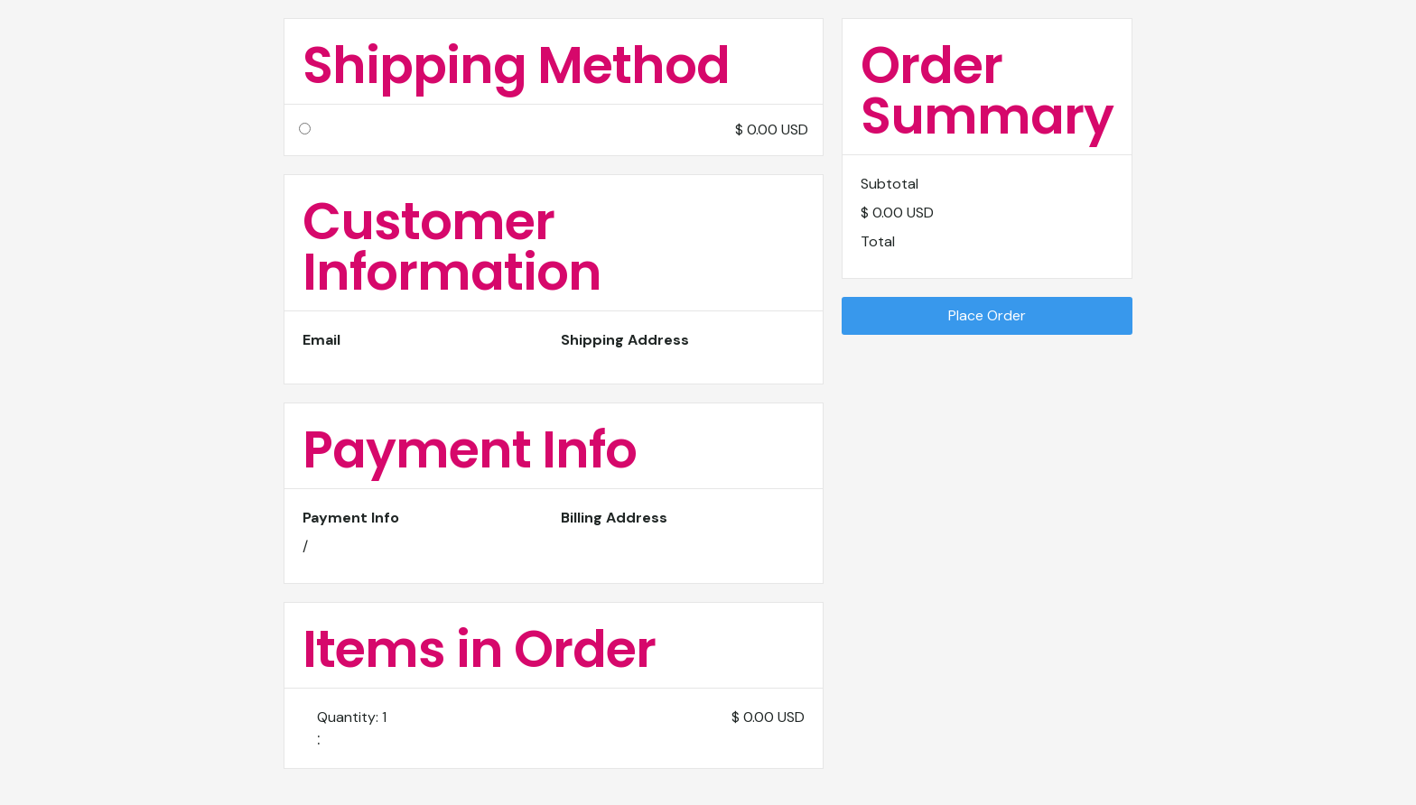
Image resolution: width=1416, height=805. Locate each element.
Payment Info (351, 517)
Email (321, 339)
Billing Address (614, 517)
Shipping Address (625, 339)
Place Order (987, 315)
